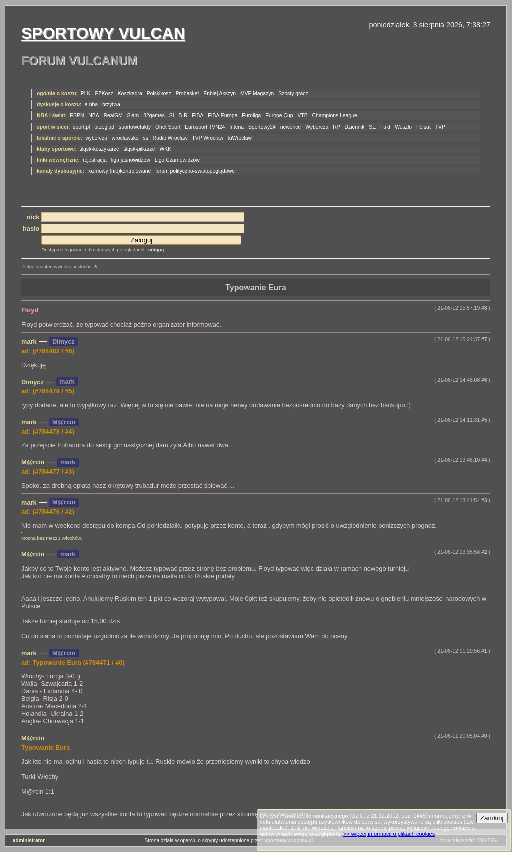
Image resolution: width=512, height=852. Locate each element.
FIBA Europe (223, 115)
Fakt (385, 127)
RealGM (113, 115)
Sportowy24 (262, 127)
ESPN (77, 115)
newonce (291, 127)
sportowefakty (135, 127)
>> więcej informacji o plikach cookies (389, 834)
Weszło (403, 127)
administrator (29, 840)
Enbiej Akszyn (220, 93)
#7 (485, 339)
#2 (485, 552)
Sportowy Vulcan (104, 33)
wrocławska (125, 138)
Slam (134, 115)
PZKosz (104, 93)
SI (172, 115)
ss (146, 138)
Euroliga (251, 115)
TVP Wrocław (208, 138)
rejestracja (95, 160)
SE (372, 127)
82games (154, 115)
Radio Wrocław (170, 138)
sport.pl (81, 127)
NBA (93, 115)
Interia (237, 127)
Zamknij (492, 818)
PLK (86, 93)
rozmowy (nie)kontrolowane (119, 171)
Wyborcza (317, 127)
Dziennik (355, 127)
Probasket (188, 93)
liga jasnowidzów (131, 160)
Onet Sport (168, 127)
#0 (485, 736)
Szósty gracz (293, 93)
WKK (166, 149)
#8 (485, 308)
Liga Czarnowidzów (177, 160)
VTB (303, 115)
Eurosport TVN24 (205, 127)
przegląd (104, 127)
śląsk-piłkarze (140, 149)
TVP (441, 127)
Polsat (423, 127)
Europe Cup (279, 115)
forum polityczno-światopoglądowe (195, 171)
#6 (485, 380)
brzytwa (111, 104)
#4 (485, 460)
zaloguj (156, 249)
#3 (485, 500)
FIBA (198, 115)
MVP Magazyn (257, 93)
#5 (485, 420)
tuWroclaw (240, 138)
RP (336, 127)
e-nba (91, 104)
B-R (183, 115)
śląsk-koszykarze (100, 149)
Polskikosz (159, 93)
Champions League (335, 115)
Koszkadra (130, 93)
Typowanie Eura (256, 287)
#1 (485, 651)
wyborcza (97, 138)
